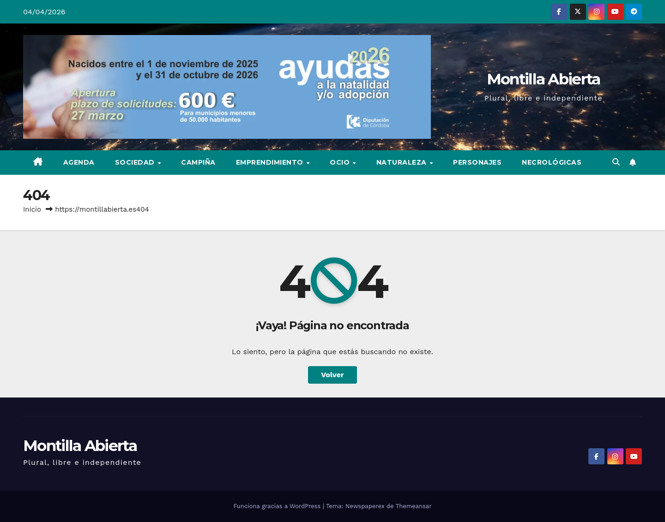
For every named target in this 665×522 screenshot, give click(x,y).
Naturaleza (402, 162)
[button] (616, 162)
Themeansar (414, 506)
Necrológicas (551, 162)
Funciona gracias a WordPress (277, 506)
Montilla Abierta (543, 79)
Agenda (79, 162)
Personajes (477, 162)
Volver (332, 374)
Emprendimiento (271, 162)
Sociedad (136, 162)
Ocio (341, 162)
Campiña (198, 162)
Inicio (32, 209)
